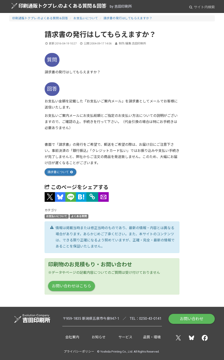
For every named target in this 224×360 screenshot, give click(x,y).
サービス (125, 337)
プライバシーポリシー (79, 351)
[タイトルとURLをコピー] (92, 197)
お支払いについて (86, 18)
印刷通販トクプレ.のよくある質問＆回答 (58, 6)
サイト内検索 (202, 7)
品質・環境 (152, 337)
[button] (50, 197)
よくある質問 (79, 216)
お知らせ (99, 337)
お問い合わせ (191, 318)
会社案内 (72, 337)
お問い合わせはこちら (71, 286)
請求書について (60, 172)
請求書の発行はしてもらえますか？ (127, 18)
